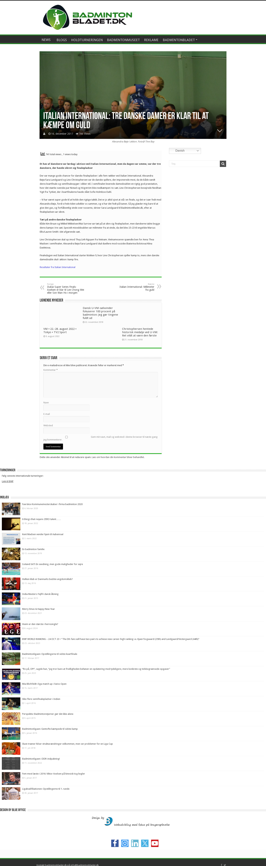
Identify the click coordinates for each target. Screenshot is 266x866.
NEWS (46, 40)
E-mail (46, 414)
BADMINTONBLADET (179, 40)
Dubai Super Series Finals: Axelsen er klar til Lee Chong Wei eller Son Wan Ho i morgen (66, 288)
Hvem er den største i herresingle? (40, 624)
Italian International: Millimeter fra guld (135, 287)
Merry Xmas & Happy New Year (38, 609)
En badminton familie (33, 549)
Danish (177, 151)
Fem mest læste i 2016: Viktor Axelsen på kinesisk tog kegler (53, 773)
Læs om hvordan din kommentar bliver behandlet (118, 457)
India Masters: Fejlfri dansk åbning (40, 594)
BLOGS (62, 40)
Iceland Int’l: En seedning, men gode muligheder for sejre (52, 564)
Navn (46, 402)
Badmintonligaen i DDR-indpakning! (41, 758)
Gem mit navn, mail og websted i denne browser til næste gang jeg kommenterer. (100, 438)
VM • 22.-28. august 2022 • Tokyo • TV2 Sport (59, 330)
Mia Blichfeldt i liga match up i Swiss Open (44, 683)
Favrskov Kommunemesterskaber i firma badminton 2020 (52, 504)
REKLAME (151, 40)
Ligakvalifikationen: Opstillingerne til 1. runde (45, 788)
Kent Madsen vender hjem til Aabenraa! (42, 534)
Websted (48, 425)
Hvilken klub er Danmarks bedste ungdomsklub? (47, 579)
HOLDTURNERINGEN (87, 40)
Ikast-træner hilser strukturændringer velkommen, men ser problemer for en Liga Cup (67, 743)
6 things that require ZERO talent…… (41, 519)
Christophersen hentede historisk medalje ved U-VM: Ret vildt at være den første (140, 332)
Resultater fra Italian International (57, 267)
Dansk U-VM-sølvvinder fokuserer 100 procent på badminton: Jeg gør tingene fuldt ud (100, 313)
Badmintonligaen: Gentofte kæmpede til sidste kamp (50, 728)
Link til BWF (7, 481)
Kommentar (50, 370)
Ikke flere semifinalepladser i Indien (41, 699)
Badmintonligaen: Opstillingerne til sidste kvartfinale (49, 654)
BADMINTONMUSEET (123, 40)
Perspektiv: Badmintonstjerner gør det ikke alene (47, 714)
